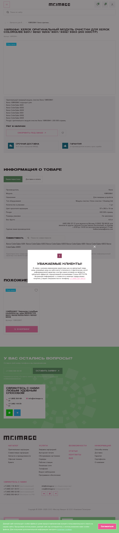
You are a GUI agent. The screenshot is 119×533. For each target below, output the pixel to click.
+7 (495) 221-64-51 (78, 278)
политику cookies (64, 529)
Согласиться (107, 526)
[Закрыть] (95, 247)
